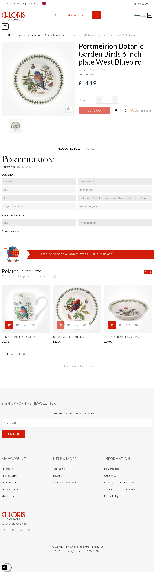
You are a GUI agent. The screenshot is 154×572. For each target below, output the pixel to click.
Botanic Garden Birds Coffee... (20, 336)
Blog (24, 3)
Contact (34, 3)
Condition (84, 74)
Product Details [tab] (68, 148)
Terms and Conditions (64, 482)
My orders (7, 468)
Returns (57, 475)
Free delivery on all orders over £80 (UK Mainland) (77, 254)
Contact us (59, 468)
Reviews (91, 148)
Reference (84, 69)
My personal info (10, 489)
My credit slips (9, 475)
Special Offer (11, 3)
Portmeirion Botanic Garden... (122, 336)
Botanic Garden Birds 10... (68, 336)
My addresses (9, 482)
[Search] (77, 15)
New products (111, 468)
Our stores (110, 475)
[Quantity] (107, 99)
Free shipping (111, 496)
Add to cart (94, 110)
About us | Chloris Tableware (119, 489)
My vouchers (9, 496)
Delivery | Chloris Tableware (119, 482)
